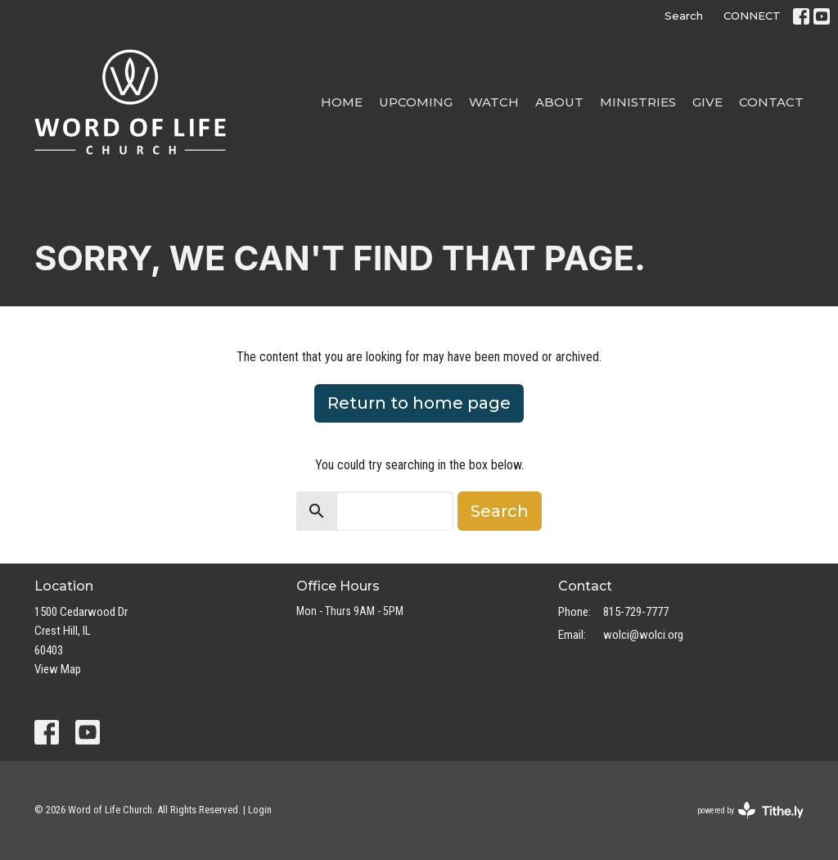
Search (684, 15)
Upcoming (416, 102)
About (559, 102)
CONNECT (752, 15)
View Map (57, 669)
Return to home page (419, 403)
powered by (750, 810)
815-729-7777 (636, 611)
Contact (771, 102)
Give (707, 102)
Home (342, 102)
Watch (494, 102)
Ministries (638, 102)
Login (260, 809)
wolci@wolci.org (643, 634)
